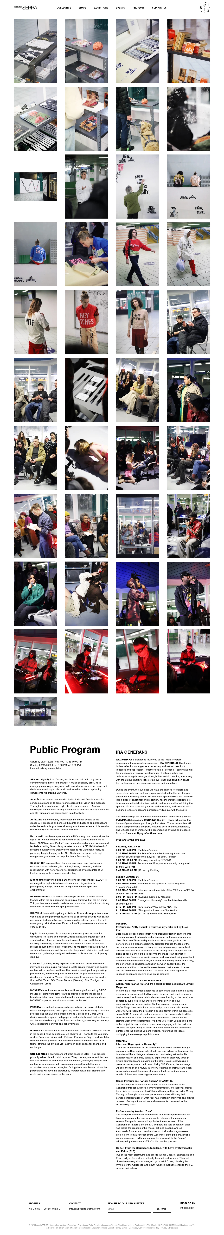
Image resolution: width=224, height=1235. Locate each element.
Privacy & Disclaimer (169, 1228)
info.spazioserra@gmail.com (84, 1208)
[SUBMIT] (162, 1209)
